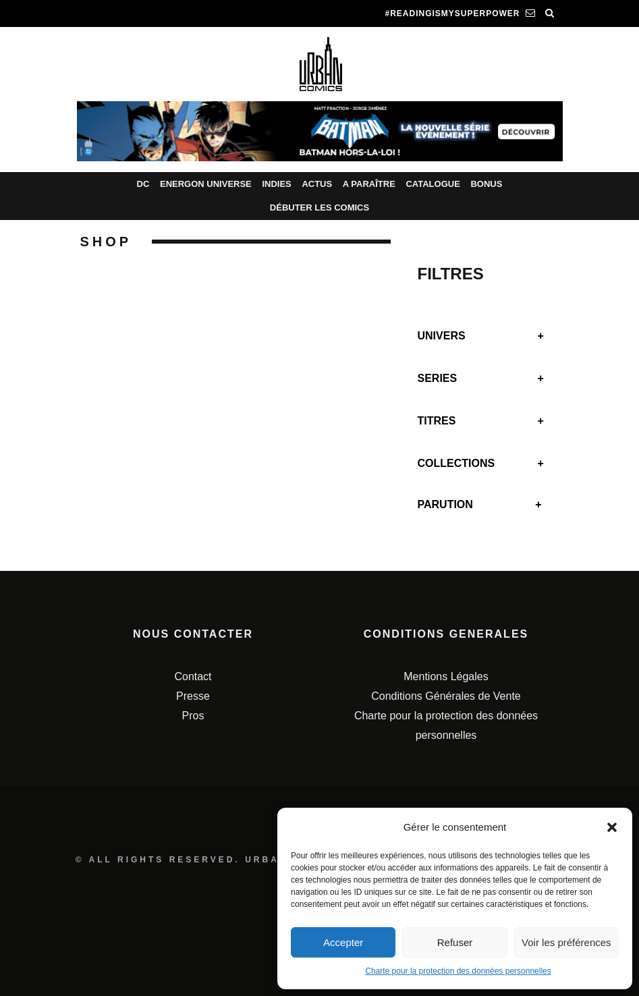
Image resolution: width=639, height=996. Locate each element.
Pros (193, 715)
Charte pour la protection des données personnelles (458, 971)
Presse (193, 696)
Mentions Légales (446, 676)
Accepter (343, 942)
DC (143, 184)
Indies (276, 184)
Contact (192, 676)
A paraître (369, 184)
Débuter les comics (319, 207)
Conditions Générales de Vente (445, 696)
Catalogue (433, 184)
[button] (612, 827)
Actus (317, 184)
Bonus (486, 184)
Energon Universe (206, 184)
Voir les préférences (566, 942)
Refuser (455, 942)
